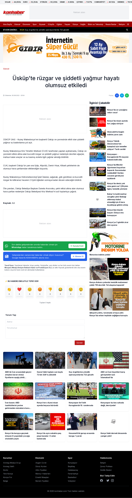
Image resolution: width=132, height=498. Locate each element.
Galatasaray (73, 470)
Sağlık (83, 24)
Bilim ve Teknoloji (95, 24)
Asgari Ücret (40, 463)
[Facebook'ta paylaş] (117, 95)
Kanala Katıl (76, 246)
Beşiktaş (71, 466)
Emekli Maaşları (42, 477)
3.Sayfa (51, 24)
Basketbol (72, 477)
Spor (35, 24)
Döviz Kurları (41, 466)
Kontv (5, 470)
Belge (5, 481)
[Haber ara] (127, 30)
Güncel (17, 24)
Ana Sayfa (7, 24)
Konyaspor (72, 463)
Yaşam (67, 24)
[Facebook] (101, 480)
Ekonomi (26, 24)
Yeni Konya (8, 474)
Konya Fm (7, 477)
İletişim (122, 24)
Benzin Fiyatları (42, 481)
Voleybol (71, 481)
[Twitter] (108, 480)
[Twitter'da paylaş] (122, 95)
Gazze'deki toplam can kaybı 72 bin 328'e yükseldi (44, 28)
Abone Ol (78, 256)
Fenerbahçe (73, 474)
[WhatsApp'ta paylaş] (127, 95)
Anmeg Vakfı (8, 466)
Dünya (75, 24)
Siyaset (42, 24)
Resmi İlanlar (111, 24)
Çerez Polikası (106, 466)
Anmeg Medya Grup (12, 463)
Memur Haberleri (42, 474)
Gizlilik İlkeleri (106, 470)
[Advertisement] (79, 12)
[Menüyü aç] (128, 24)
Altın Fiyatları (41, 470)
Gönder (79, 343)
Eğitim (59, 24)
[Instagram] (112, 480)
